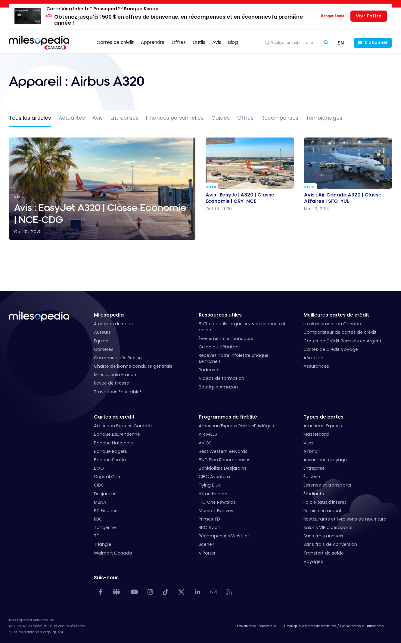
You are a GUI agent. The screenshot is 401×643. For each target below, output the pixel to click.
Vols (211, 187)
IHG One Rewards (217, 502)
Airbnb (310, 451)
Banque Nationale (113, 443)
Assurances (316, 366)
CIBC (99, 485)
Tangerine (105, 527)
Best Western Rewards (223, 451)
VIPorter (207, 553)
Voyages (313, 561)
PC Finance (106, 511)
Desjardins (105, 494)
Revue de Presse (111, 383)
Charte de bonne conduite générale (133, 366)
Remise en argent (322, 511)
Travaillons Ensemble (255, 626)
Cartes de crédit (114, 416)
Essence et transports (327, 485)
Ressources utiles (220, 314)
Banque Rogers (110, 451)
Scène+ (207, 544)
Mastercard (316, 434)
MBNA (100, 502)
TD (97, 536)
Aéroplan (313, 358)
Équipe (101, 341)
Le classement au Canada (332, 324)
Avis (97, 118)
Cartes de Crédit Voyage (330, 349)
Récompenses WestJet (224, 536)
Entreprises (124, 118)
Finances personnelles (175, 118)
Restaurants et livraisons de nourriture (344, 519)
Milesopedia (109, 314)
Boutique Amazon (218, 387)
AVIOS (205, 443)
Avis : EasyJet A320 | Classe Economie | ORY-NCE (240, 197)
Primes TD (209, 519)
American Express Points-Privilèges (236, 426)
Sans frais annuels (323, 536)
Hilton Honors (213, 494)
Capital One (107, 477)
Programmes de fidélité (228, 416)
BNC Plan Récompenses (224, 460)
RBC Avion (209, 527)
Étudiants (313, 494)
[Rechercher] (326, 42)
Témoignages (324, 118)
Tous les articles (30, 118)
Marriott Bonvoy (216, 511)
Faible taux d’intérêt (324, 502)
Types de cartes (323, 416)
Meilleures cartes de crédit (336, 314)
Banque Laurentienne (117, 434)
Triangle (102, 544)
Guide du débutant (219, 347)
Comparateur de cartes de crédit (340, 332)
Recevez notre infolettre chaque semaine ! (234, 358)
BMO (99, 468)
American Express (322, 426)
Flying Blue (210, 485)
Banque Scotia (110, 460)
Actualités (72, 118)
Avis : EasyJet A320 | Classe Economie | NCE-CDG (102, 189)
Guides (220, 118)
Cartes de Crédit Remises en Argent (342, 341)
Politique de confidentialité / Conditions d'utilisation (334, 626)
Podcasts (209, 370)
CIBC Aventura (214, 477)
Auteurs (102, 332)
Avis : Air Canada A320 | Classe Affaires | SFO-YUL (342, 197)
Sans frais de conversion (330, 544)
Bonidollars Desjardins (223, 468)
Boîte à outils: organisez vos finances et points (242, 327)
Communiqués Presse (118, 358)
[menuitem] (341, 43)
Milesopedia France (115, 375)
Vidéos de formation (221, 378)
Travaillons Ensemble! (117, 392)
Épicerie (311, 477)
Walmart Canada (113, 553)
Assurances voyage (325, 460)
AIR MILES (208, 434)
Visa (308, 443)
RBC (98, 519)
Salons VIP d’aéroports (328, 527)
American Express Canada (123, 426)
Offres (245, 118)
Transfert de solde (323, 553)
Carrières (103, 349)
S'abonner (376, 42)
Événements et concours (226, 338)
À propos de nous (113, 324)
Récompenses (279, 118)
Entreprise (314, 468)
